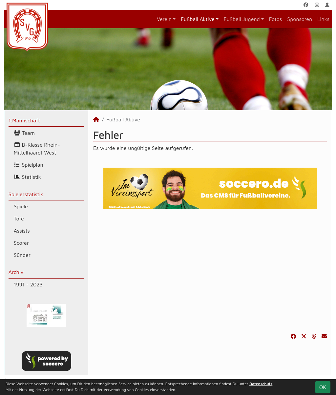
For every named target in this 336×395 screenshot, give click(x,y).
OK (322, 387)
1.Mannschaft (24, 120)
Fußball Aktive (198, 19)
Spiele (21, 206)
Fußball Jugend (242, 19)
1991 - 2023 (28, 284)
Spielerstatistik (26, 194)
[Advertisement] (210, 271)
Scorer (21, 243)
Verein (164, 19)
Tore (19, 218)
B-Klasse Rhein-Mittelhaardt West (37, 149)
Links (323, 19)
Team (24, 133)
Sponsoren (299, 19)
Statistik (27, 177)
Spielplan (28, 165)
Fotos (275, 19)
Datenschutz (260, 383)
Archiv (16, 272)
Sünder (22, 255)
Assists (22, 231)
